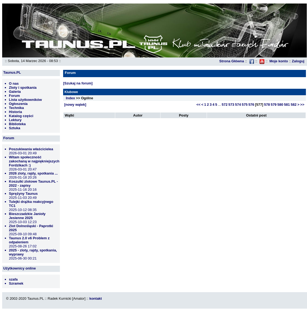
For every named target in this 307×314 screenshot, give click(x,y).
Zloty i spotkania (23, 88)
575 (245, 105)
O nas (14, 83)
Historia (15, 112)
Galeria (15, 92)
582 (294, 105)
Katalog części (21, 116)
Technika (16, 108)
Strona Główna (231, 61)
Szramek (16, 283)
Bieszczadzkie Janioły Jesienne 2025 (27, 216)
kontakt (95, 298)
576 (251, 105)
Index (70, 98)
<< (198, 105)
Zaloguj (298, 61)
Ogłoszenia (18, 104)
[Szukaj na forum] (78, 83)
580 (280, 105)
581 (287, 105)
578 (267, 105)
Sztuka (14, 128)
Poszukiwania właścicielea (31, 149)
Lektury (15, 120)
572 (225, 105)
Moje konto (279, 61)
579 (274, 105)
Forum (14, 96)
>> (302, 105)
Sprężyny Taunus (23, 194)
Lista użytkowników (25, 100)
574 (238, 105)
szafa (13, 279)
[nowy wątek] (75, 105)
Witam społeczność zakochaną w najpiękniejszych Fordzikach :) (34, 161)
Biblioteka (17, 124)
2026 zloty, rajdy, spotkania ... (33, 173)
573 (231, 105)
